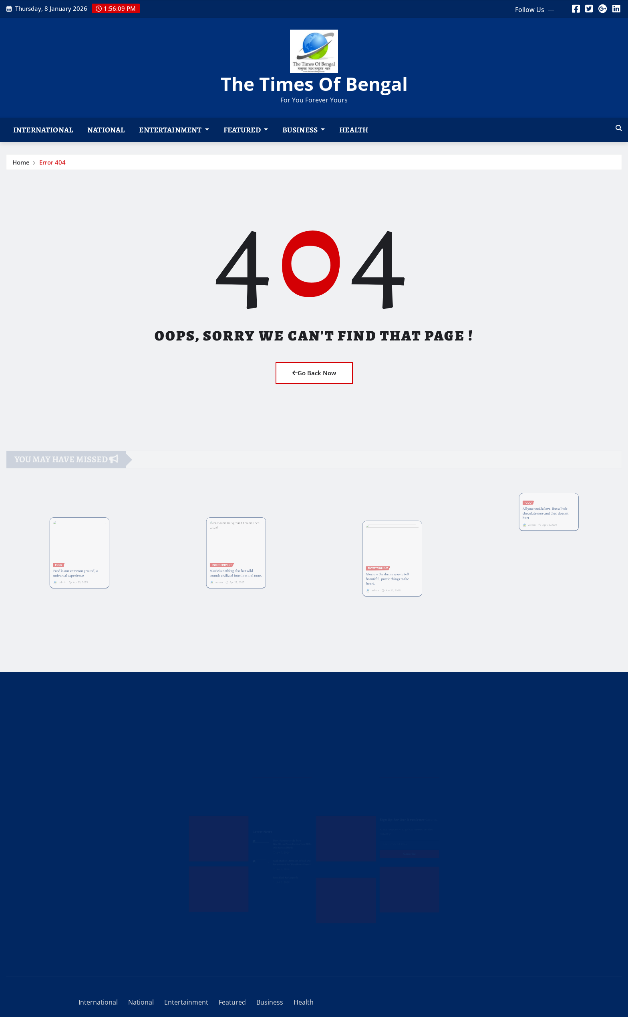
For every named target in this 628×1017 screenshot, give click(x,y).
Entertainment (174, 129)
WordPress (119, 982)
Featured (245, 129)
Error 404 (52, 163)
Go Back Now (314, 373)
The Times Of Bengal (314, 83)
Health (353, 129)
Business (303, 129)
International (43, 129)
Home (21, 163)
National (106, 129)
